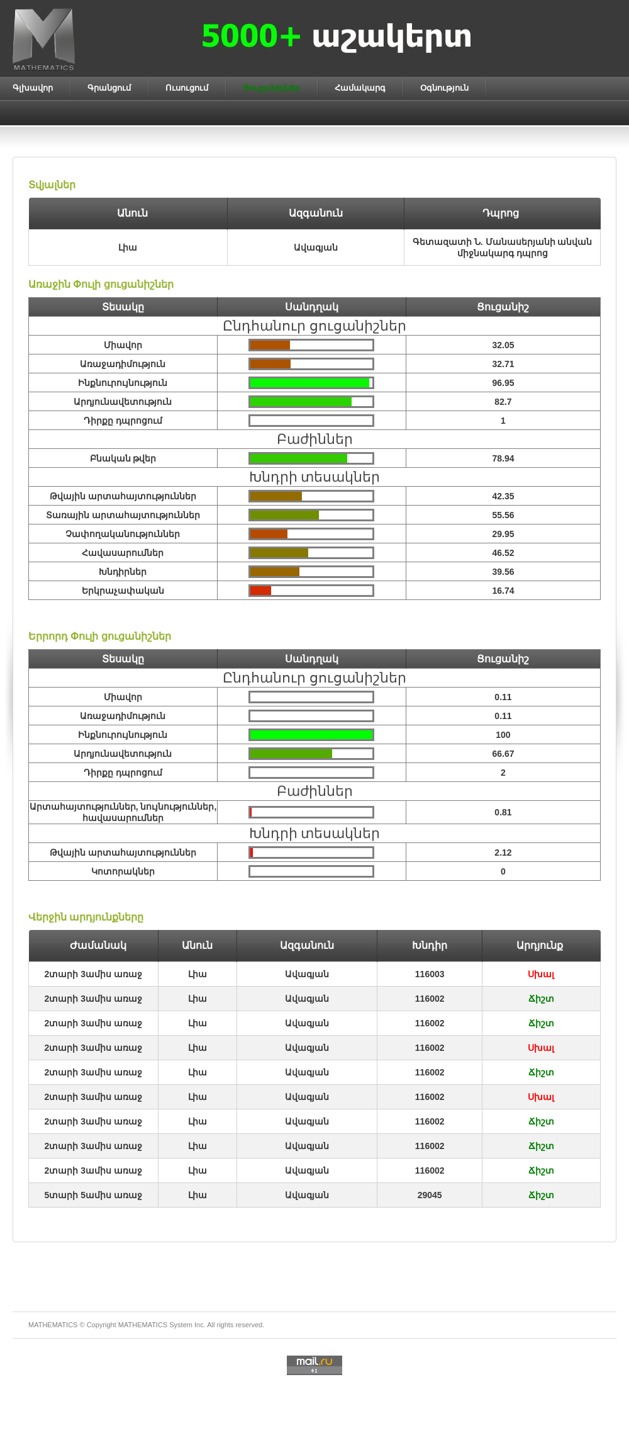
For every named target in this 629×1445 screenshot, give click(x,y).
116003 (430, 974)
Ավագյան (307, 974)
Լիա (197, 974)
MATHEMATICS (142, 1325)
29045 (430, 1195)
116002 (430, 999)
